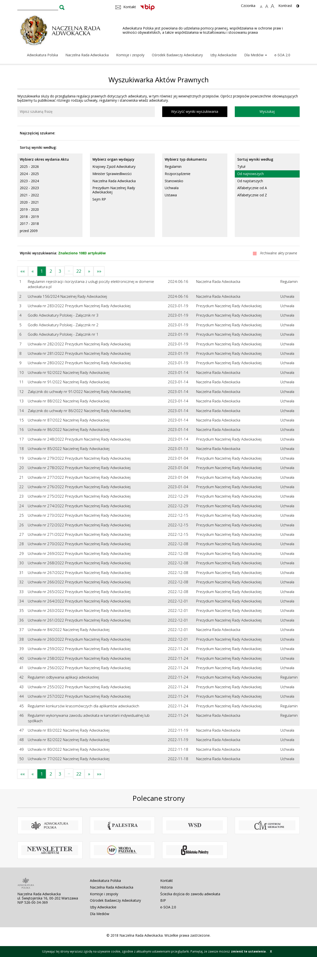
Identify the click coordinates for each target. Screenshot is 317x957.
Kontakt (166, 880)
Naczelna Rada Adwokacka (87, 55)
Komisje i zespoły (130, 55)
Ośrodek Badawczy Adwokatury (177, 55)
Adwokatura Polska (42, 55)
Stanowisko (174, 181)
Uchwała (172, 187)
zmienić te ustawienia (248, 951)
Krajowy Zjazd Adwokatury (113, 166)
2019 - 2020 (29, 209)
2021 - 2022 (29, 195)
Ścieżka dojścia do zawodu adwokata (190, 894)
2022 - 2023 (29, 187)
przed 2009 (29, 230)
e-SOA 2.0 (282, 55)
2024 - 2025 (29, 173)
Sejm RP (99, 199)
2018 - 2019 (29, 216)
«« (22, 271)
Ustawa (171, 195)
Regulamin (173, 166)
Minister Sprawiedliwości (112, 173)
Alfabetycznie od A (252, 187)
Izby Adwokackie (223, 55)
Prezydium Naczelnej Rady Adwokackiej (113, 189)
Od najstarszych (250, 181)
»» (99, 271)
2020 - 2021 (29, 202)
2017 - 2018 (29, 223)
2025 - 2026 (29, 166)
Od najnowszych (250, 173)
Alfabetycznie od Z (252, 195)
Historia (166, 887)
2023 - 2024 (29, 181)
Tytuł (241, 166)
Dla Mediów (255, 55)
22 (78, 271)
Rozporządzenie (177, 173)
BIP (163, 900)
